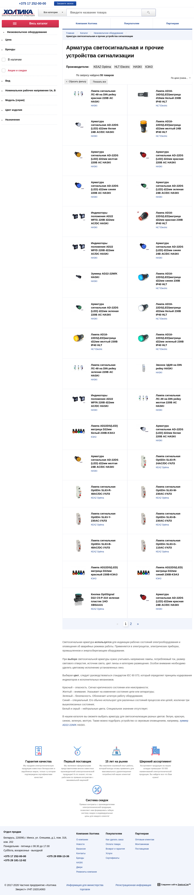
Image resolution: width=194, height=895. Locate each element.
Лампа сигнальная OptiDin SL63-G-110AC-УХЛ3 (168, 544)
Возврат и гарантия (115, 849)
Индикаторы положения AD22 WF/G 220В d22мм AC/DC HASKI (102, 218)
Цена (8, 39)
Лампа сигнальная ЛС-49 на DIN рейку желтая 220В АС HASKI (168, 400)
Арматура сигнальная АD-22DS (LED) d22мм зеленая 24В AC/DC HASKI (170, 187)
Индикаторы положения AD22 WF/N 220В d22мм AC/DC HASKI (102, 400)
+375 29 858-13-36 (58, 856)
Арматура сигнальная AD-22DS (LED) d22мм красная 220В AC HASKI (170, 157)
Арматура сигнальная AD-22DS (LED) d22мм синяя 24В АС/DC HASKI (169, 248)
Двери (79, 867)
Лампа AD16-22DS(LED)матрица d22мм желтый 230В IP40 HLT (104, 340)
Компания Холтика (86, 23)
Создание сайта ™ (176, 884)
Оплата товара (113, 844)
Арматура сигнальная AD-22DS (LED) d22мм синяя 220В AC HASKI (104, 187)
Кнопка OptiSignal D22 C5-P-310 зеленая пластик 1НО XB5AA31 (105, 599)
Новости (80, 844)
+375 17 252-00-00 (32, 3)
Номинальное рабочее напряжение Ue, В (30, 90)
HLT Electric (122, 66)
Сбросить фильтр (76, 81)
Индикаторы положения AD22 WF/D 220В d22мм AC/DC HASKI (102, 248)
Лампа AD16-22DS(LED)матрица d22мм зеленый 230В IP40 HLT (170, 340)
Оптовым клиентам (144, 839)
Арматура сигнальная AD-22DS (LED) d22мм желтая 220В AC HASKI (104, 157)
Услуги (109, 853)
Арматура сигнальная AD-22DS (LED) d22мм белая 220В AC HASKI (169, 431)
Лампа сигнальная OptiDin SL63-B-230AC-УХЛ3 (168, 517)
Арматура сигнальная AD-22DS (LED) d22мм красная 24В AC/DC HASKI (170, 599)
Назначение (12, 119)
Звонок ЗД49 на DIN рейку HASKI (169, 366)
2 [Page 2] (131, 624)
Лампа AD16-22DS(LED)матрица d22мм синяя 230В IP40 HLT (168, 279)
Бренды (10, 49)
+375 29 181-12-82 (15, 860)
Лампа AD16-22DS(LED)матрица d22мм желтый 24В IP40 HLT (168, 126)
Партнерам (172, 23)
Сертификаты (112, 858)
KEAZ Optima (102, 66)
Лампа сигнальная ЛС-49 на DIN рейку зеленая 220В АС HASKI (103, 370)
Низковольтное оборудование (27, 31)
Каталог (84, 33)
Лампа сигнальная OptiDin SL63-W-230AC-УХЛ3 (168, 490)
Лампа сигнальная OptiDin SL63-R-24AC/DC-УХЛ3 (168, 460)
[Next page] (137, 623)
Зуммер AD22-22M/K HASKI (104, 275)
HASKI (137, 66)
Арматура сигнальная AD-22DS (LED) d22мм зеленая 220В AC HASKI (105, 309)
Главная (70, 33)
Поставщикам (142, 849)
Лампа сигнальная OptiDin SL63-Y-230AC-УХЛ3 (103, 517)
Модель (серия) (14, 100)
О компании (82, 839)
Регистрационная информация (133, 885)
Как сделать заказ (114, 839)
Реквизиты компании (86, 872)
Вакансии (81, 849)
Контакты (80, 853)
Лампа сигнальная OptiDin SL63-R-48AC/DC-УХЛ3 (103, 490)
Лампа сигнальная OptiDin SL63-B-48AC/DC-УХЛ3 (103, 544)
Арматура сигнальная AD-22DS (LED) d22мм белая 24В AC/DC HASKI (104, 126)
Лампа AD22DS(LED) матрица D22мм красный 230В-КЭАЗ (104, 571)
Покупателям (131, 23)
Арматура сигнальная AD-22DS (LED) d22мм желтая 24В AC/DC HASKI (104, 461)
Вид (7, 80)
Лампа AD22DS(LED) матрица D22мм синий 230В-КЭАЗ (169, 571)
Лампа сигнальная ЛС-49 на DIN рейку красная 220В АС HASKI (103, 96)
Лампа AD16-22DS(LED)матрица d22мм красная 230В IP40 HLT (169, 218)
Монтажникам (142, 844)
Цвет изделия (13, 109)
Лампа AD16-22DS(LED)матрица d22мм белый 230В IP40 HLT (168, 309)
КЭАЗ (149, 66)
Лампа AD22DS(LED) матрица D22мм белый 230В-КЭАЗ (104, 429)
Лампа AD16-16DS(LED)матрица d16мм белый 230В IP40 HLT (168, 96)
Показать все (99, 82)
